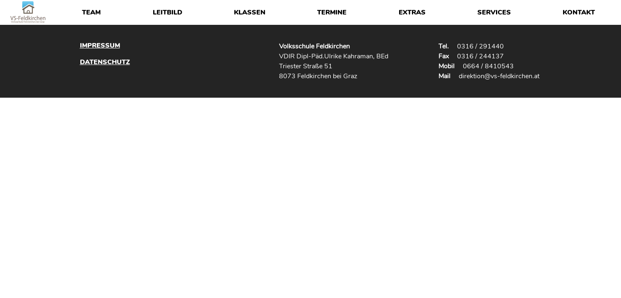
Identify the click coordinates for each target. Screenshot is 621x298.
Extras (412, 12)
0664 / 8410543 (488, 66)
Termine (332, 12)
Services (494, 12)
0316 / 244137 (480, 56)
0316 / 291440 (480, 46)
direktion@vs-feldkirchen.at (499, 76)
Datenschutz (105, 62)
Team (91, 12)
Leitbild (167, 12)
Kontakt (579, 12)
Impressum (100, 45)
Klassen (249, 12)
